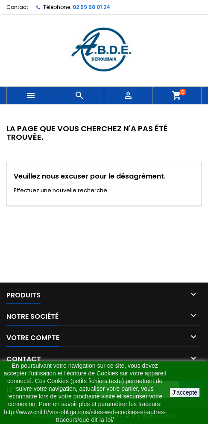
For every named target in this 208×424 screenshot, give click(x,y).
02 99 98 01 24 (91, 7)
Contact (17, 7)
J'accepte (184, 392)
